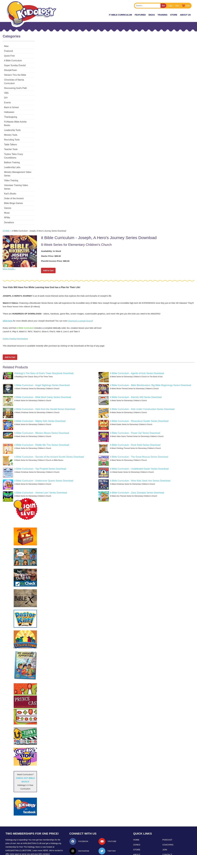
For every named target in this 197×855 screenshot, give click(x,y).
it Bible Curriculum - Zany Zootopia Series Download (137, 475)
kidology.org (106, 852)
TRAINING (162, 15)
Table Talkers (10, 137)
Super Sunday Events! (15, 65)
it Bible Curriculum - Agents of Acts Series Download (137, 355)
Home (136, 822)
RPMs (7, 200)
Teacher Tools (11, 142)
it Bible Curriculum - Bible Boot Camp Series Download (42, 379)
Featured (8, 51)
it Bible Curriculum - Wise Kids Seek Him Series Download (140, 463)
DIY (6, 94)
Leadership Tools (12, 123)
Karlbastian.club (32, 825)
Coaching (167, 827)
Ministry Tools (10, 128)
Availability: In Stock (51, 233)
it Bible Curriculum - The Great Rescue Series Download (139, 439)
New (6, 46)
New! (101, 15)
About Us (185, 15)
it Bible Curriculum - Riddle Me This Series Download (41, 427)
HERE (45, 833)
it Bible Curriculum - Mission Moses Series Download (41, 415)
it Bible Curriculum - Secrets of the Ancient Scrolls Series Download (49, 439)
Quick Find (9, 56)
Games (7, 190)
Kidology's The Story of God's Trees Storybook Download (43, 355)
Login (170, 6)
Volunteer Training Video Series (19, 171)
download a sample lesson (80, 303)
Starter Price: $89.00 (51, 238)
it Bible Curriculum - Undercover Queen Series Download (43, 463)
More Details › (9, 251)
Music (7, 195)
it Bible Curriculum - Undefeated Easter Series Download (139, 451)
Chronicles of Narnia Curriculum (19, 80)
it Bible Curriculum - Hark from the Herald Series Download (44, 391)
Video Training (11, 166)
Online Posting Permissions (15, 321)
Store (173, 15)
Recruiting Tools (12, 132)
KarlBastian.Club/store (18, 833)
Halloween (9, 108)
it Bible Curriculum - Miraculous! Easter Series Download (139, 403)
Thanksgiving (10, 113)
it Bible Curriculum (120, 15)
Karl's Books (10, 176)
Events (7, 99)
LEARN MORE (13, 841)
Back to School (11, 104)
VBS (6, 89)
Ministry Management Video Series (21, 161)
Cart (187, 6)
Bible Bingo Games (13, 185)
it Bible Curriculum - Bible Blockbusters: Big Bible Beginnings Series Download (150, 367)
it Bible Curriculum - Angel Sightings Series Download (41, 367)
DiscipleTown (10, 70)
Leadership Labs (12, 156)
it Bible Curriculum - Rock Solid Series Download (135, 427)
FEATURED (140, 15)
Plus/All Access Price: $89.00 (55, 243)
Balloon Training (12, 152)
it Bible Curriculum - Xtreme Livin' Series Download (40, 475)
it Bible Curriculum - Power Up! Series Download (135, 415)
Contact (167, 837)
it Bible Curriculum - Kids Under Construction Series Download (142, 391)
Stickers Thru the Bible (15, 75)
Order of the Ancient (14, 180)
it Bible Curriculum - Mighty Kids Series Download (40, 403)
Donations (9, 204)
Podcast (167, 822)
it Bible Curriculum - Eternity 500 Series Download (136, 379)
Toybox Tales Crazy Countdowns (20, 147)
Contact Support (93, 852)
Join (177, 6)
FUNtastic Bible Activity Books (18, 118)
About (136, 837)
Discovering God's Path (15, 84)
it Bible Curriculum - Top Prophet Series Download (40, 451)
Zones (136, 827)
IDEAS (151, 15)
